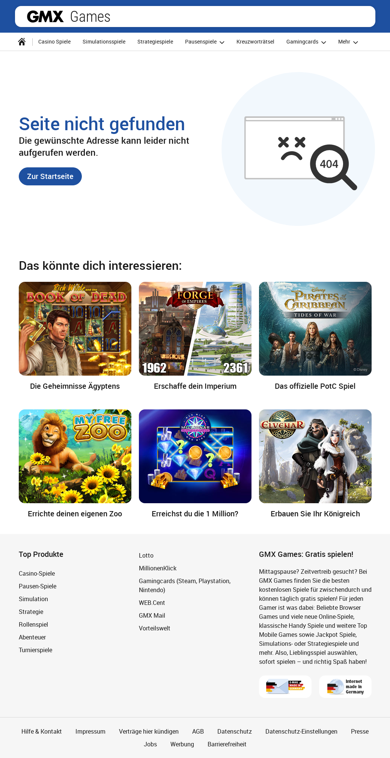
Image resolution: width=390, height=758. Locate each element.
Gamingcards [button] (307, 42)
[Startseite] (21, 42)
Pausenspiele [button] (206, 42)
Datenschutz (234, 731)
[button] (50, 176)
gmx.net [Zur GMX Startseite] (45, 17)
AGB (198, 731)
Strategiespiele (155, 41)
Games (90, 17)
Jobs (150, 744)
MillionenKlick (157, 568)
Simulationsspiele (104, 41)
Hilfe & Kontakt (41, 731)
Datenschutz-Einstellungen (301, 731)
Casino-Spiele (37, 573)
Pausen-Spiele (37, 586)
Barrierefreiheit (227, 744)
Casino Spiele (54, 41)
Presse (360, 731)
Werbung (182, 744)
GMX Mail (152, 615)
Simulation (33, 599)
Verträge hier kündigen (149, 731)
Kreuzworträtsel (255, 41)
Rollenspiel (33, 624)
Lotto (146, 555)
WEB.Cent (152, 603)
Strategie (31, 612)
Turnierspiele (35, 650)
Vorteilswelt (154, 628)
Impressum (90, 731)
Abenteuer (32, 637)
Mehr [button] (349, 42)
